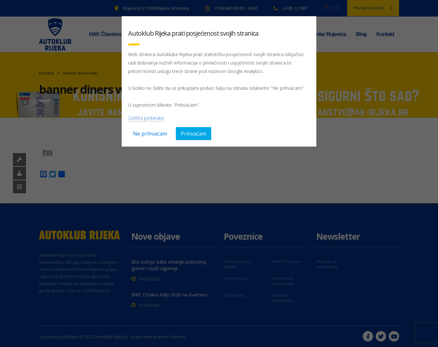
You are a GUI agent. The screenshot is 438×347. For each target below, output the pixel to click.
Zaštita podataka (146, 118)
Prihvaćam (193, 133)
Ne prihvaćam (150, 133)
